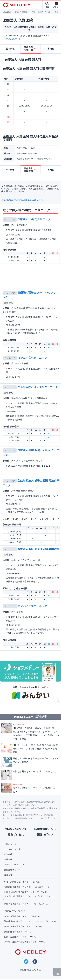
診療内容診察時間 (28, 48)
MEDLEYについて (16, 828)
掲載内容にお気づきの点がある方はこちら (22, 199)
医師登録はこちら (45, 828)
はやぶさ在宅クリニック (32, 357)
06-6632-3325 (13, 39)
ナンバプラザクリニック (32, 606)
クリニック (9, 219)
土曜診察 (8, 303)
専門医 (50, 48)
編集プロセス (16, 834)
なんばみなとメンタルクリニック (38, 387)
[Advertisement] (31, 276)
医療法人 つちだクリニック (34, 219)
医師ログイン (45, 834)
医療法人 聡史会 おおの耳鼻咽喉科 (38, 549)
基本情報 (10, 48)
